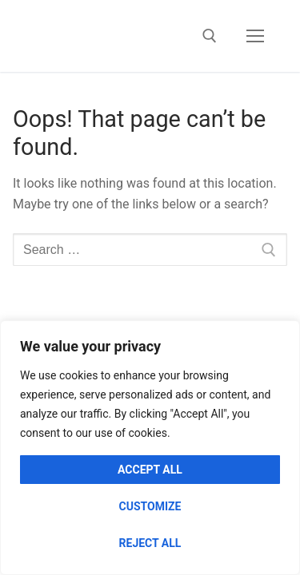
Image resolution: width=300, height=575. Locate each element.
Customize (150, 506)
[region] (150, 447)
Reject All (150, 543)
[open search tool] (209, 36)
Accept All (150, 469)
